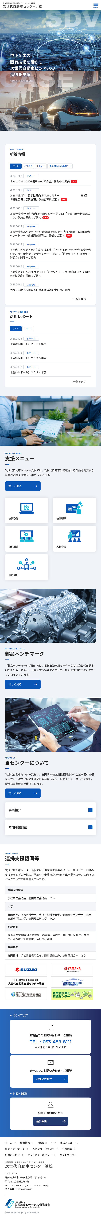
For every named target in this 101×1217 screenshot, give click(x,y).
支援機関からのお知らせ (60, 166)
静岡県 (46, 935)
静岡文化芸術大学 (73, 914)
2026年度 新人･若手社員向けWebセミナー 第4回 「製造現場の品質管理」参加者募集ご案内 (48, 197)
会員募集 (41, 1121)
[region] (50, 232)
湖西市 (17, 939)
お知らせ (28, 166)
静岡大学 (13, 914)
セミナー (41, 166)
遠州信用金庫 (52, 955)
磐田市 (67, 935)
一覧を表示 (79, 299)
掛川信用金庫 (70, 955)
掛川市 (77, 935)
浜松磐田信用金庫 (31, 955)
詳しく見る (15, 486)
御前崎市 (28, 939)
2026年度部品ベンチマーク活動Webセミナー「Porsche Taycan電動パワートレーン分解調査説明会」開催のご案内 (50, 234)
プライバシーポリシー (40, 1155)
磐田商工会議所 (38, 898)
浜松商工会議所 (17, 898)
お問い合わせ (44, 1079)
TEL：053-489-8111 (50, 1042)
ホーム (8, 1142)
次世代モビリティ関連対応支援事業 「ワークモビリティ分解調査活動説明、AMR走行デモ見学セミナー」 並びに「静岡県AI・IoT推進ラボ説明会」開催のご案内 (50, 253)
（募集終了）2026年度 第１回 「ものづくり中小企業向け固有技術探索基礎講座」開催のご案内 (50, 273)
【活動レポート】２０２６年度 (28, 344)
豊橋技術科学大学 (49, 914)
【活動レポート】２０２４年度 (28, 372)
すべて (15, 166)
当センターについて (43, 1149)
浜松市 (56, 935)
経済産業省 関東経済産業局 (24, 935)
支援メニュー (67, 1142)
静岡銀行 (13, 955)
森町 (49, 939)
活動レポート (45, 1142)
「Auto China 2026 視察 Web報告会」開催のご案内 (43, 181)
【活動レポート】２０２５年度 (28, 358)
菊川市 (40, 939)
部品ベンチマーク (15, 1149)
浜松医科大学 (28, 914)
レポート (28, 328)
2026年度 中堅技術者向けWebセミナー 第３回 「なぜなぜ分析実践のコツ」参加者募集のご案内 (50, 216)
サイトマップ (67, 1155)
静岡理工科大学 (38, 918)
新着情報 (25, 1142)
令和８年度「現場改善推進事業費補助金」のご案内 (40, 290)
